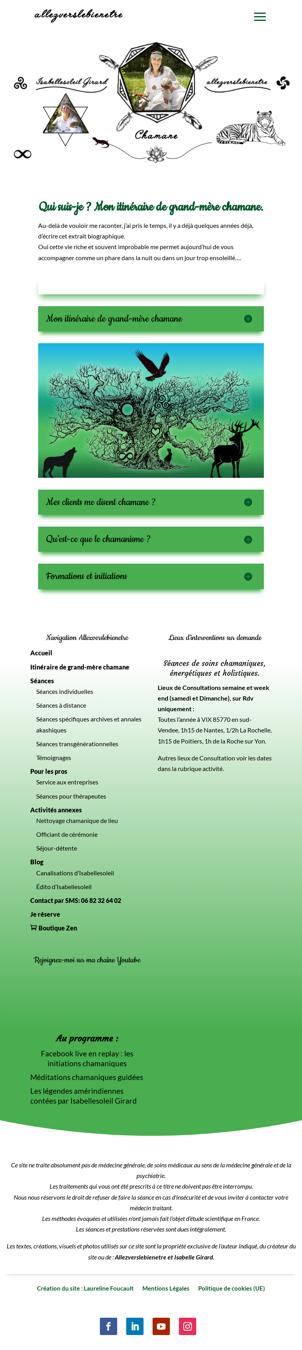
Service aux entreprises (67, 782)
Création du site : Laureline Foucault (85, 1288)
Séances (42, 680)
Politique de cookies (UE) (231, 1288)
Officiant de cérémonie (67, 834)
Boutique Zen (58, 928)
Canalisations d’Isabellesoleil (75, 873)
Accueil (41, 653)
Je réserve (45, 914)
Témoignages (53, 757)
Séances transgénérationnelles (77, 743)
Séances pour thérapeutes (71, 796)
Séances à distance (61, 705)
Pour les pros (48, 771)
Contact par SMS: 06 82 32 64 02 (75, 900)
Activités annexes (56, 810)
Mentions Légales (166, 1288)
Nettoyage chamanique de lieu (77, 820)
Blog (36, 861)
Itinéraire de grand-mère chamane (79, 667)
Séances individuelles (64, 691)
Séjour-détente (56, 848)
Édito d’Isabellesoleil (64, 886)
